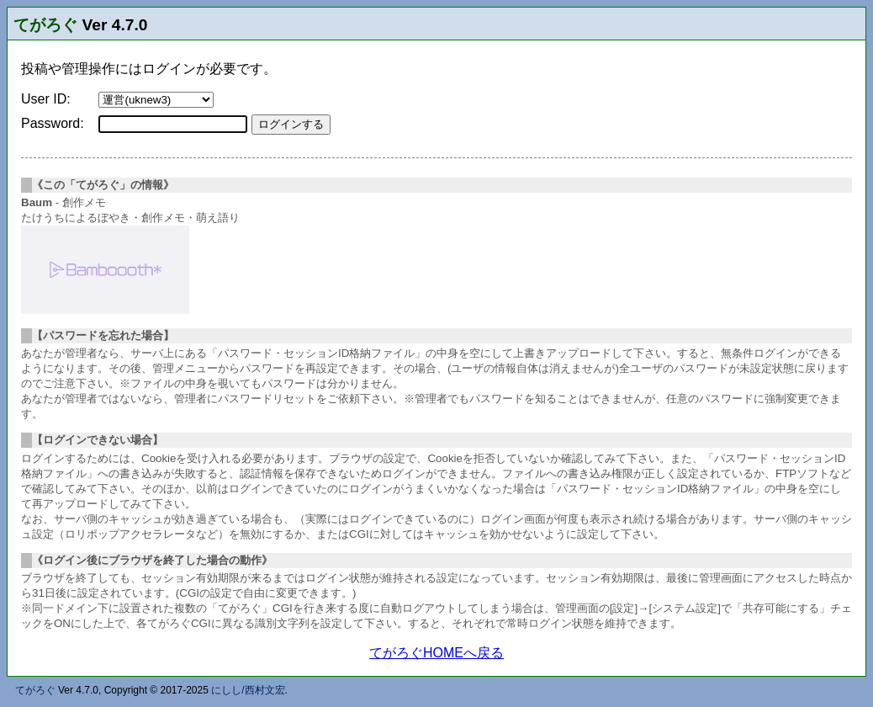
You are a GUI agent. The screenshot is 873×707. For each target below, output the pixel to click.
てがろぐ (45, 25)
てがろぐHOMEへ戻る (436, 653)
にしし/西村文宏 (247, 690)
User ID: (46, 99)
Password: (52, 123)
